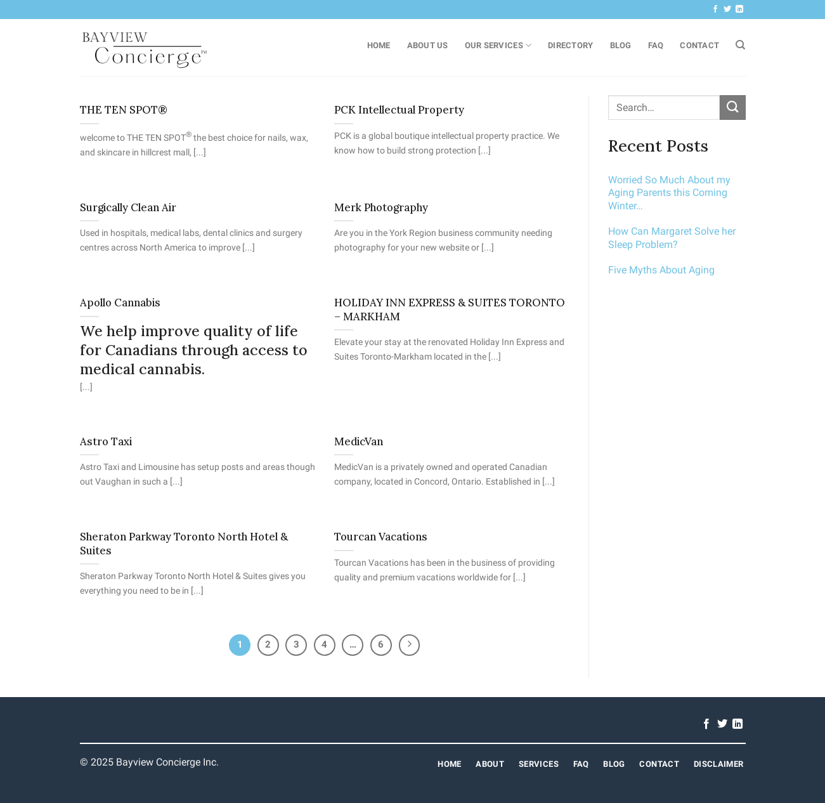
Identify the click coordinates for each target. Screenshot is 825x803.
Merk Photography (381, 207)
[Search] (740, 45)
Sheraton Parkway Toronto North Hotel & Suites (184, 544)
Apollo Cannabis (120, 303)
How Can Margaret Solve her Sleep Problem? (672, 238)
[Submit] (732, 107)
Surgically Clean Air (128, 207)
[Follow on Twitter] (727, 9)
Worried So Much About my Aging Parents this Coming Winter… (669, 193)
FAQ (656, 45)
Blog (621, 45)
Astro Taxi (106, 441)
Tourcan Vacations (380, 537)
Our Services (498, 45)
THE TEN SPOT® (123, 110)
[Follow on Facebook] (715, 9)
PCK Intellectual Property (399, 110)
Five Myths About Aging (661, 270)
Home (379, 45)
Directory (570, 45)
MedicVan (358, 441)
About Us (427, 45)
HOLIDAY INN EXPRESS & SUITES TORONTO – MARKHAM (449, 309)
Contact (699, 45)
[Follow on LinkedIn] (739, 9)
